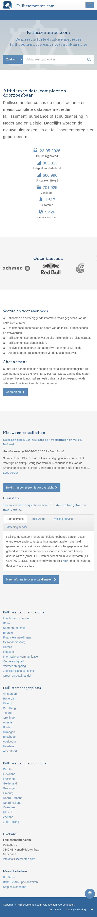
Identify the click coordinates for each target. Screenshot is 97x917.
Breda (7, 727)
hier (66, 560)
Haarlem (8, 746)
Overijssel (9, 807)
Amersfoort (10, 751)
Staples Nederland (14, 886)
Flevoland (9, 774)
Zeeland (8, 817)
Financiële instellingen (17, 637)
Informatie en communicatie (20, 656)
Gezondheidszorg (14, 642)
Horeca (7, 647)
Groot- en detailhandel (17, 675)
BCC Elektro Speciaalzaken (20, 882)
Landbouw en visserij (16, 618)
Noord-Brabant (12, 798)
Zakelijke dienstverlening (18, 670)
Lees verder (10, 472)
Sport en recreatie (14, 627)
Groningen (9, 717)
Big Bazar (9, 877)
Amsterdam (10, 693)
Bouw (6, 623)
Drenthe (8, 769)
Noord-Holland (12, 802)
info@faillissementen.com (19, 859)
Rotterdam (9, 698)
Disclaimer (55, 909)
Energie (8, 632)
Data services (15, 518)
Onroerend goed (13, 661)
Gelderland (10, 783)
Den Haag (9, 708)
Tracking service (62, 518)
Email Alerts (38, 518)
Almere (7, 722)
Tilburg (7, 712)
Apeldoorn (9, 741)
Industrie (8, 651)
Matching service (17, 527)
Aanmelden (15, 392)
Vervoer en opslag (14, 666)
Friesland (9, 778)
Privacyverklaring (76, 909)
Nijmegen (9, 732)
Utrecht (7, 703)
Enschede (9, 736)
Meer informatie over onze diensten (31, 579)
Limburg (8, 793)
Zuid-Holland (11, 821)
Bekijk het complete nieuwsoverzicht (31, 487)
